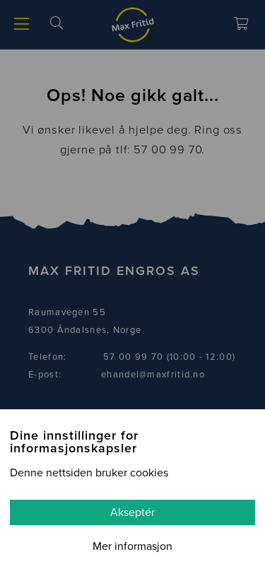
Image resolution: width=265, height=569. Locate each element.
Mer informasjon (132, 546)
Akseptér (132, 512)
